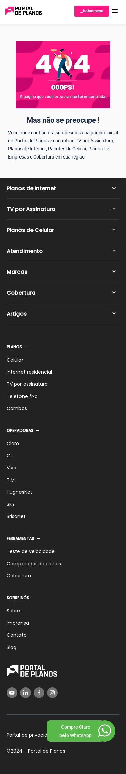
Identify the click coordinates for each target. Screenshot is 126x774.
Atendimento (25, 251)
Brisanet (16, 516)
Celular (15, 359)
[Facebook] (39, 692)
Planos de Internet (31, 188)
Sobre (13, 610)
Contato (17, 635)
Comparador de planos (34, 563)
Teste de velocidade (31, 551)
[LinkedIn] (25, 692)
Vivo (11, 467)
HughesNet (19, 492)
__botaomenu (91, 11)
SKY (11, 504)
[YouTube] (12, 692)
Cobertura (21, 293)
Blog (11, 647)
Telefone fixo (22, 396)
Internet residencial (29, 372)
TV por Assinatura (31, 209)
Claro (13, 443)
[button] (115, 11)
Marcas (17, 272)
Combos (17, 408)
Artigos (17, 314)
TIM (11, 480)
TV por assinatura (27, 384)
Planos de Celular (30, 230)
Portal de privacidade (31, 735)
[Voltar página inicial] (23, 11)
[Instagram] (52, 692)
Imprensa (18, 623)
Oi (9, 455)
